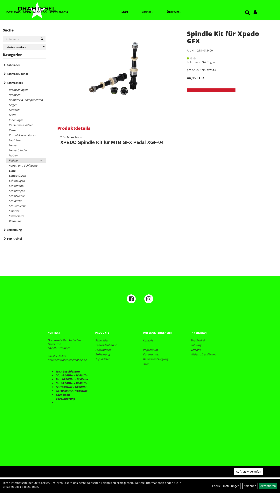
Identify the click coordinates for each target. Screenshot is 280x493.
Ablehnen (250, 486)
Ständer (14, 211)
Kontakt (148, 340)
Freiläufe (14, 110)
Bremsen (14, 95)
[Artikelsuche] (247, 13)
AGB (145, 364)
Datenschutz (151, 354)
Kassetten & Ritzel (20, 125)
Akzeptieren (268, 486)
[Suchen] (42, 39)
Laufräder (15, 140)
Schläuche (15, 201)
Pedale (13, 160)
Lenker (13, 145)
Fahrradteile (15, 83)
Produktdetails (73, 128)
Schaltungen (17, 191)
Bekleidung (14, 230)
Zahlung (196, 345)
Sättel (12, 170)
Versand (196, 350)
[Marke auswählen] (24, 47)
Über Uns (174, 12)
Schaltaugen (17, 180)
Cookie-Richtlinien (26, 487)
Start (125, 12)
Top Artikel (14, 238)
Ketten (13, 130)
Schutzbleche (17, 206)
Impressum (150, 350)
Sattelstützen (17, 175)
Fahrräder (13, 65)
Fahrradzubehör (17, 74)
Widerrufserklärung (203, 354)
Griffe (12, 115)
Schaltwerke (16, 196)
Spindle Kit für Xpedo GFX (223, 37)
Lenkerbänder (18, 150)
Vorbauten (15, 221)
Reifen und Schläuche (23, 165)
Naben (13, 155)
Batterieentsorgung (155, 359)
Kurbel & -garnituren (22, 135)
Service (147, 12)
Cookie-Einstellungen (226, 486)
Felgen (13, 105)
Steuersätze (16, 216)
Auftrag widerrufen (248, 471)
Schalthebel (16, 186)
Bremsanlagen (18, 90)
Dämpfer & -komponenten (26, 100)
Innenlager (16, 120)
